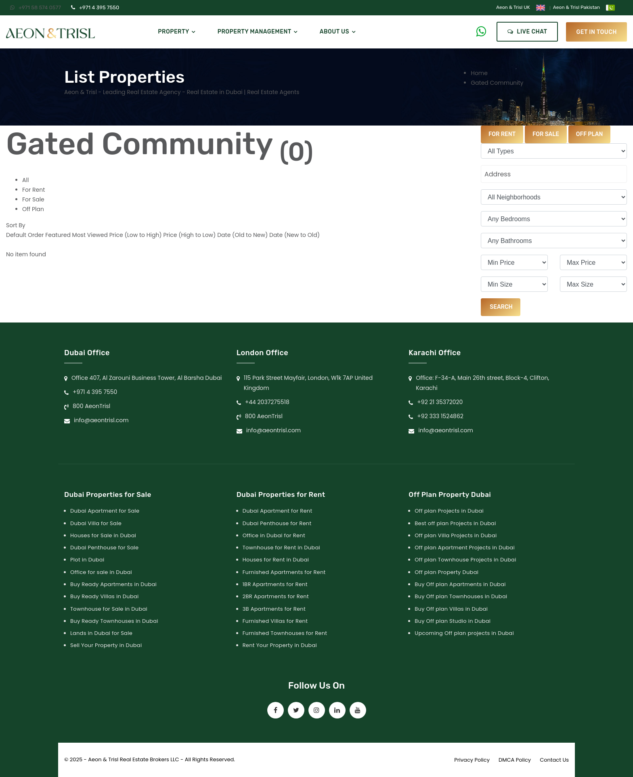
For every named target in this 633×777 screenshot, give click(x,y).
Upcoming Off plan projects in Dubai (464, 633)
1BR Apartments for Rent (275, 584)
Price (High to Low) (189, 235)
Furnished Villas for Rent (275, 621)
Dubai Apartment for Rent (277, 511)
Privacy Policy (472, 760)
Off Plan (33, 209)
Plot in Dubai (87, 559)
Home (479, 73)
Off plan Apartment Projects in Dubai (465, 547)
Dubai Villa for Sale (96, 523)
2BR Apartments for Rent (276, 596)
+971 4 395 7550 (95, 7)
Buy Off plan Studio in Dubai (452, 621)
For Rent (33, 190)
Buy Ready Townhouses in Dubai (114, 621)
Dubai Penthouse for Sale (104, 547)
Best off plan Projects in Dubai (455, 523)
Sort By (15, 225)
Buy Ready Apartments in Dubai (113, 584)
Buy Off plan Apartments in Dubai (460, 584)
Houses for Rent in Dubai (276, 559)
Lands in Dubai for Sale (101, 633)
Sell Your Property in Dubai (106, 645)
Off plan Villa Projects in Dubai (456, 535)
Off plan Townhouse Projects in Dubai (465, 559)
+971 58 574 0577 (35, 7)
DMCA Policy (515, 760)
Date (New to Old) (294, 235)
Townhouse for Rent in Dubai (281, 547)
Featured (58, 235)
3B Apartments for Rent (274, 609)
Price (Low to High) (135, 235)
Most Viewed (90, 235)
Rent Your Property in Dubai (280, 645)
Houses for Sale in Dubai (103, 535)
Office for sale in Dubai (101, 572)
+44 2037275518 (267, 402)
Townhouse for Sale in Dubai (108, 609)
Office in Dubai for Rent (274, 535)
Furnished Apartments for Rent (284, 572)
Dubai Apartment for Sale (104, 511)
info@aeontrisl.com (101, 420)
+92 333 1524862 (440, 416)
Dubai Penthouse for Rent (277, 523)
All (25, 180)
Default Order (25, 235)
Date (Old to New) (242, 235)
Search (500, 307)
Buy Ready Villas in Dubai (104, 596)
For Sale (33, 199)
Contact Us (554, 760)
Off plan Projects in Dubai (449, 511)
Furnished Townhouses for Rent (285, 633)
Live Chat (527, 31)
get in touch (596, 31)
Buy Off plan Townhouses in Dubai (461, 596)
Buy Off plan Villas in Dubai (451, 609)
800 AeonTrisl (91, 406)
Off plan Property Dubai (446, 572)
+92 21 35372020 (440, 402)
